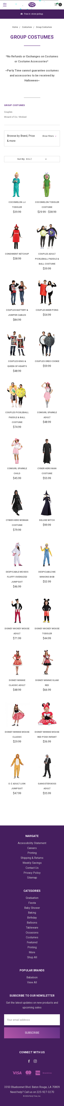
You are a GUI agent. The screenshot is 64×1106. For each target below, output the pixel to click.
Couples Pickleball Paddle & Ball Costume (17, 417)
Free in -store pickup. (32, 14)
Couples (8, 112)
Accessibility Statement (32, 843)
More (32, 952)
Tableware (32, 927)
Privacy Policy (32, 872)
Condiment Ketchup (17, 254)
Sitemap (32, 877)
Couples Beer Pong (47, 310)
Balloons (32, 922)
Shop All (32, 957)
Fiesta (32, 902)
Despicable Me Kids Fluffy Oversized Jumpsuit (17, 577)
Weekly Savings (32, 862)
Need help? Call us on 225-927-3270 (32, 1092)
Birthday (32, 917)
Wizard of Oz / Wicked (15, 117)
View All (32, 982)
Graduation (32, 898)
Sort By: (21, 159)
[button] (32, 138)
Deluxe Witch (47, 520)
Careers (32, 848)
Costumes (32, 937)
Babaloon (32, 977)
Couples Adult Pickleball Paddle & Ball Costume (47, 259)
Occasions (32, 932)
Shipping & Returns (32, 857)
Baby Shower (32, 907)
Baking (32, 912)
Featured (32, 942)
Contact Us (32, 867)
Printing (32, 852)
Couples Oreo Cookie (47, 361)
